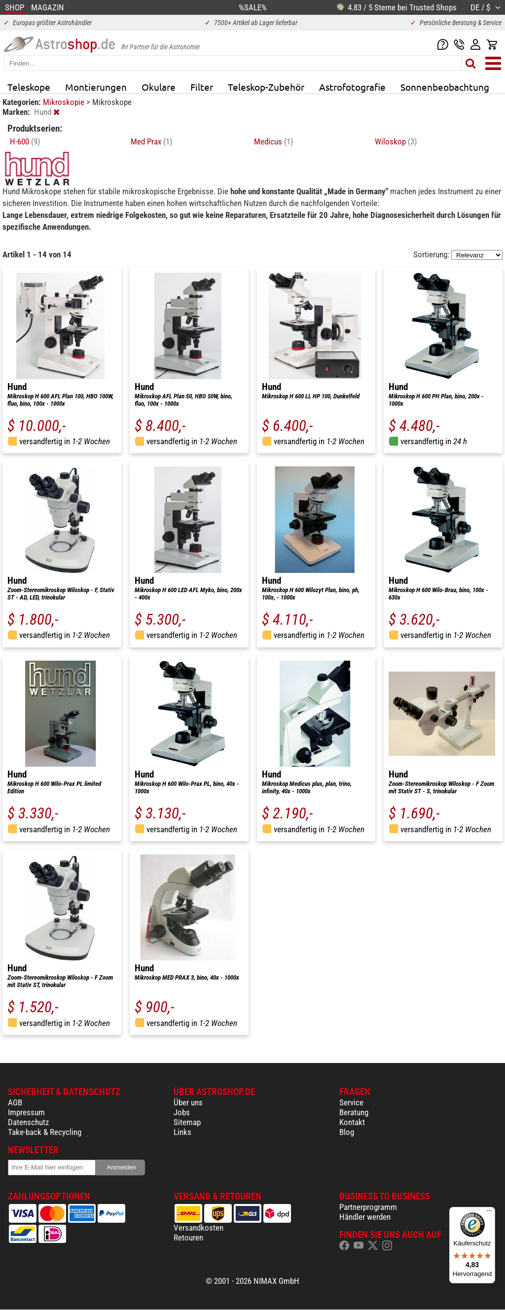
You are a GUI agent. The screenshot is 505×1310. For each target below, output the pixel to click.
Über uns (188, 1102)
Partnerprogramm (368, 1207)
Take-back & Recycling (44, 1132)
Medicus (273, 141)
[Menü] (489, 1213)
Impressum (26, 1112)
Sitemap (187, 1122)
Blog (346, 1132)
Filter (201, 87)
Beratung (353, 1112)
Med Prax (151, 141)
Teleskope (28, 87)
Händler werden (365, 1217)
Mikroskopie (64, 102)
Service (351, 1102)
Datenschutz (28, 1122)
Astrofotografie (352, 87)
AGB (15, 1102)
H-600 (25, 141)
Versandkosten (198, 1228)
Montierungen (96, 87)
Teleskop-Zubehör (266, 87)
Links (182, 1132)
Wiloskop (396, 141)
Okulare (159, 87)
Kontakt (352, 1122)
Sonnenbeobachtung (444, 87)
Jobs (182, 1112)
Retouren (188, 1237)
